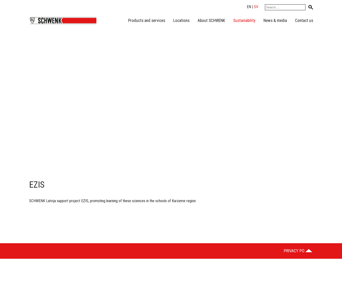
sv (256, 7)
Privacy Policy (298, 250)
